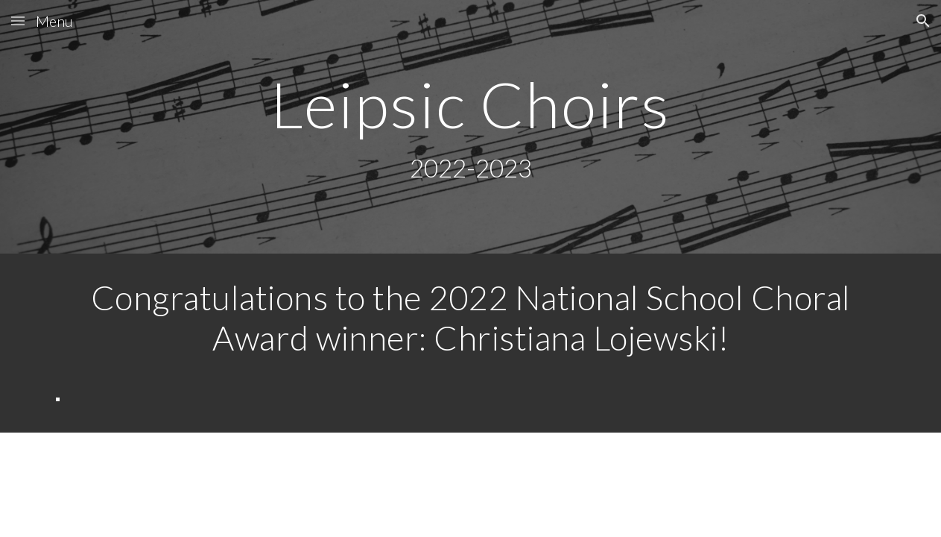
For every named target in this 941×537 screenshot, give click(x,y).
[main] (471, 127)
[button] (18, 20)
